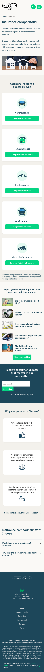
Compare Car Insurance (22, 118)
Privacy (22, 624)
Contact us (22, 616)
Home (4, 16)
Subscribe (7, 389)
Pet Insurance (22, 185)
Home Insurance (22, 149)
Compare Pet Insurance (22, 190)
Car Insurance (22, 112)
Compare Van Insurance (21, 227)
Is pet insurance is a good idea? (27, 302)
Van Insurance (22, 221)
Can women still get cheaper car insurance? (28, 336)
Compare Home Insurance (22, 154)
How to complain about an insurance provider (27, 325)
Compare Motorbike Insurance (22, 263)
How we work (22, 620)
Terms (22, 628)
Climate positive (22, 594)
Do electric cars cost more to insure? (28, 313)
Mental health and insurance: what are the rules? (26, 348)
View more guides (22, 357)
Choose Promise (22, 612)
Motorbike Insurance (22, 257)
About (22, 608)
